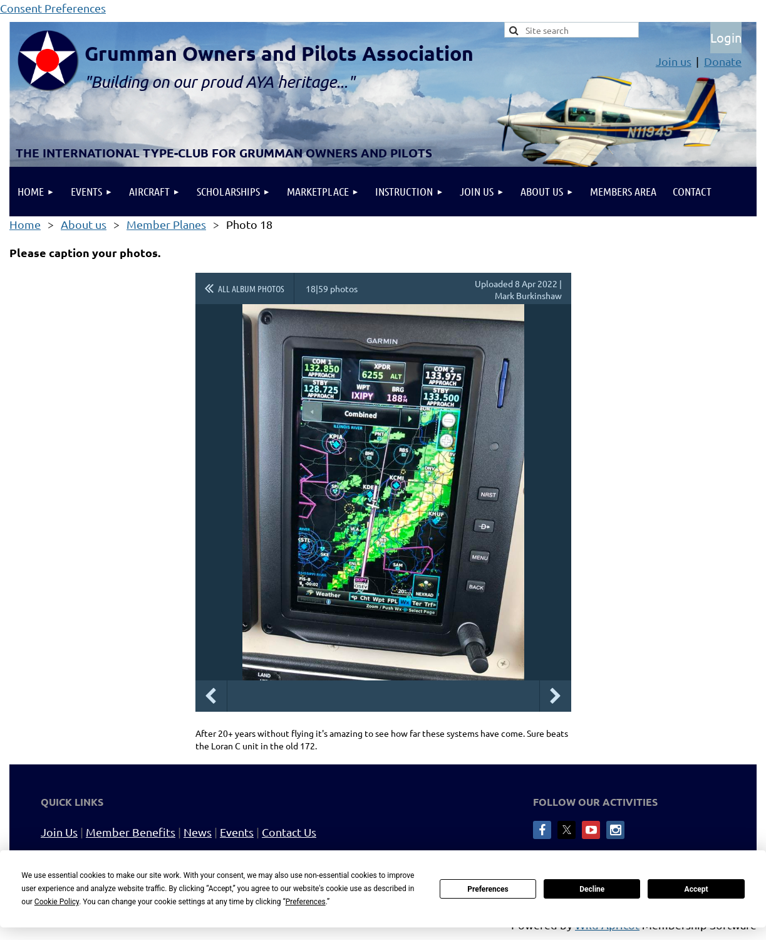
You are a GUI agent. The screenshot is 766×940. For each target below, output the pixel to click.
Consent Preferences (53, 7)
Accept (696, 889)
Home (25, 224)
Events (237, 831)
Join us (673, 61)
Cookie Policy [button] (56, 901)
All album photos (251, 288)
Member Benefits (130, 831)
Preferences (488, 889)
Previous (211, 696)
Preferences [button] (306, 901)
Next (555, 696)
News (198, 831)
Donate (723, 61)
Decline (591, 889)
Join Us (59, 831)
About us (83, 224)
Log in (726, 37)
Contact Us (289, 831)
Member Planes (166, 224)
